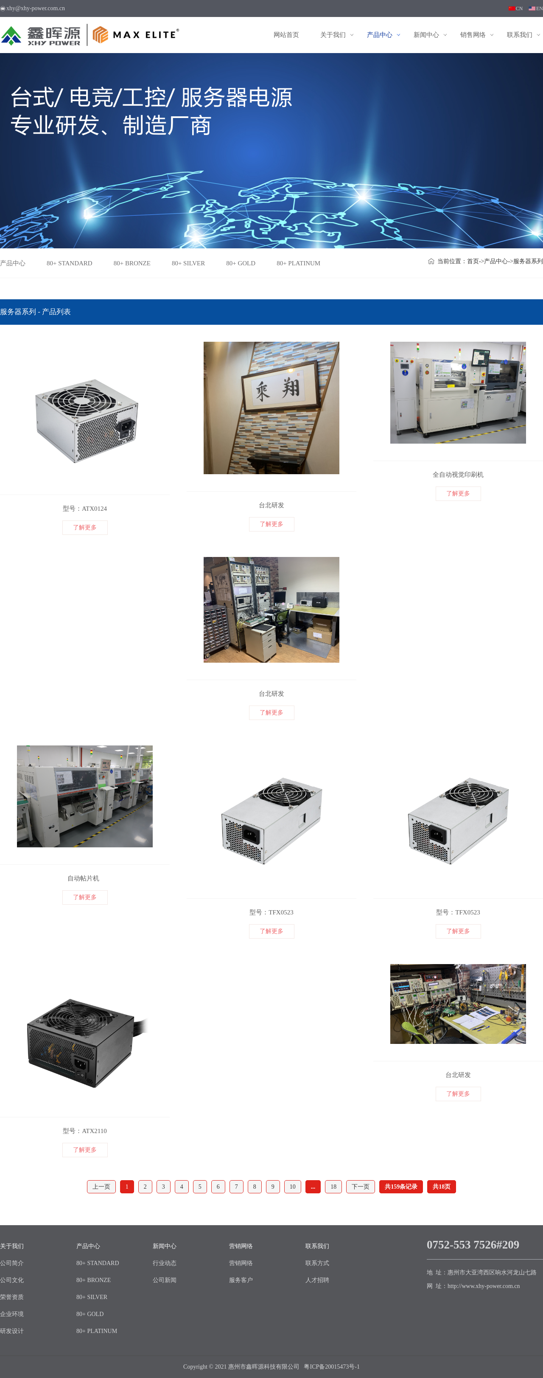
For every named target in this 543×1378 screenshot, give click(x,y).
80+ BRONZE (132, 263)
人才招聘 (317, 1280)
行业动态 (164, 1263)
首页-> (475, 261)
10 (293, 1187)
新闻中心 (426, 34)
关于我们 (333, 34)
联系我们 (519, 34)
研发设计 (12, 1331)
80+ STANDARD (69, 263)
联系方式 (317, 1263)
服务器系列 (528, 261)
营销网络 (241, 1246)
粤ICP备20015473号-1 (331, 1367)
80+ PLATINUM (298, 263)
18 (333, 1187)
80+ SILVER (188, 263)
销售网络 (473, 34)
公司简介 (12, 1263)
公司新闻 (164, 1280)
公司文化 (12, 1280)
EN (539, 8)
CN (519, 8)
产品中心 (379, 34)
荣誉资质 (12, 1297)
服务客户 (241, 1280)
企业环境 (12, 1314)
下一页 (360, 1187)
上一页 (101, 1187)
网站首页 (286, 34)
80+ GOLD (240, 263)
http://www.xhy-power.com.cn (484, 1286)
